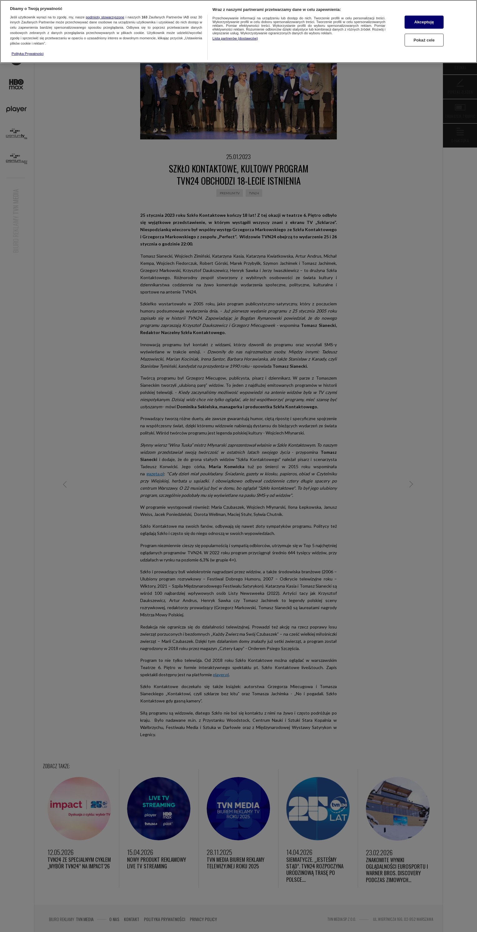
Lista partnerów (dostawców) (235, 38)
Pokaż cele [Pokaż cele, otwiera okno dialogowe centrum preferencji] (424, 40)
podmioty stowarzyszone (105, 17)
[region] (238, 31)
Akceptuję (424, 22)
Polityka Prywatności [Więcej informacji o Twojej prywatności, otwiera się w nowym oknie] (28, 54)
